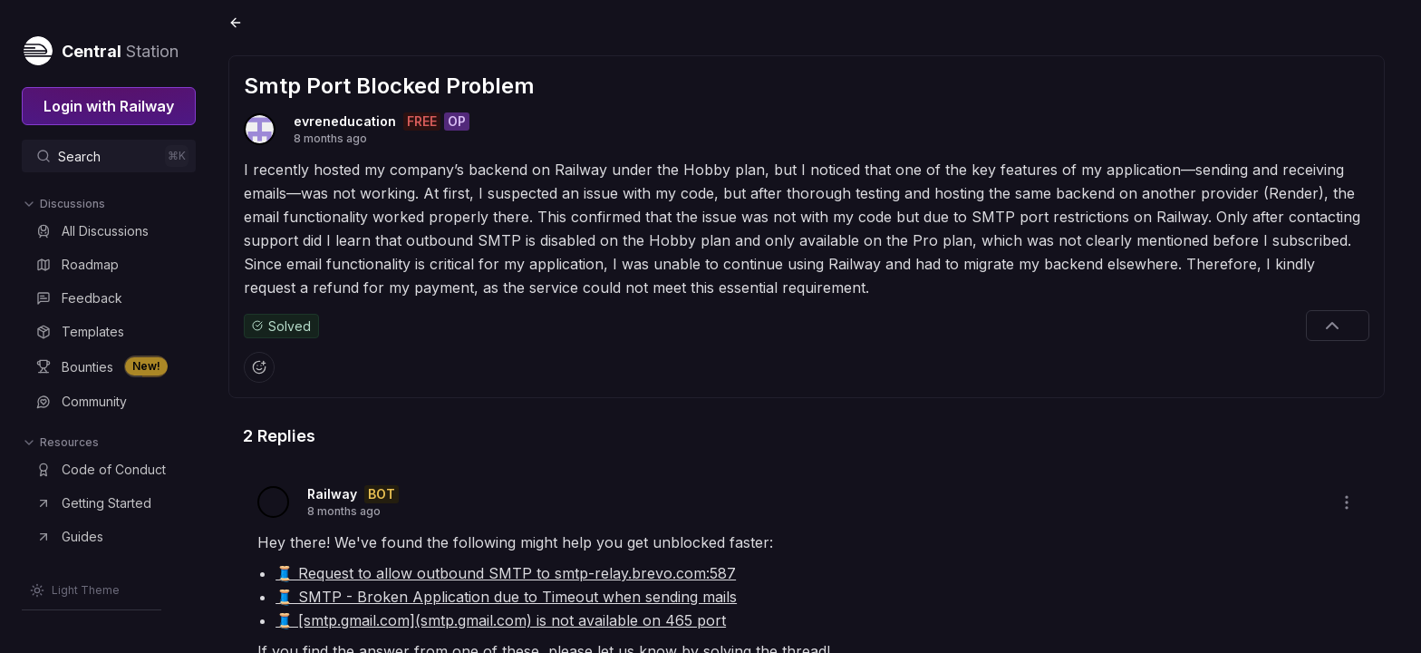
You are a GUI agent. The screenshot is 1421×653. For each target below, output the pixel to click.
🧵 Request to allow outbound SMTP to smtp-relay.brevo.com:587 (509, 572)
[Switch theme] (75, 590)
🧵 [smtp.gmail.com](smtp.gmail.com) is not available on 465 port (504, 619)
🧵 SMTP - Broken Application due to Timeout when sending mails (509, 596)
